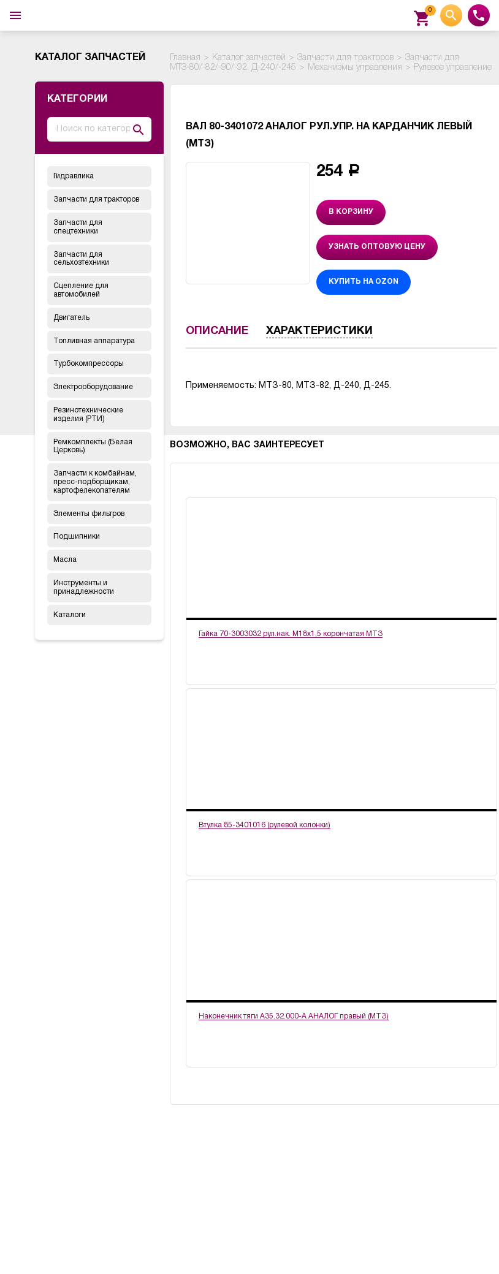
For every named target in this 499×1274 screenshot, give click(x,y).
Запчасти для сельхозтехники (81, 259)
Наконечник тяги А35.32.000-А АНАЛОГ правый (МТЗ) (294, 1016)
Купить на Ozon (363, 281)
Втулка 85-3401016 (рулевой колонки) (264, 825)
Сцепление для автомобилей (81, 290)
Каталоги (69, 615)
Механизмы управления (355, 68)
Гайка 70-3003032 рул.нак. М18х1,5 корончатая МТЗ (291, 634)
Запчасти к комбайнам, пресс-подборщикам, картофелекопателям (95, 482)
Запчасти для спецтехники (77, 227)
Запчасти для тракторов (96, 199)
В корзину (351, 211)
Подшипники (76, 536)
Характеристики (319, 331)
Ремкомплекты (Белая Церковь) (92, 446)
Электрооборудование (93, 387)
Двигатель (71, 317)
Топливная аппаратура (94, 341)
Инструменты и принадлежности (83, 587)
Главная (185, 58)
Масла (65, 559)
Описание (217, 331)
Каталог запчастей (249, 58)
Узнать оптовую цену (377, 246)
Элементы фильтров (88, 513)
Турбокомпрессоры (88, 363)
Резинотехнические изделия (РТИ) (88, 414)
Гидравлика (73, 176)
